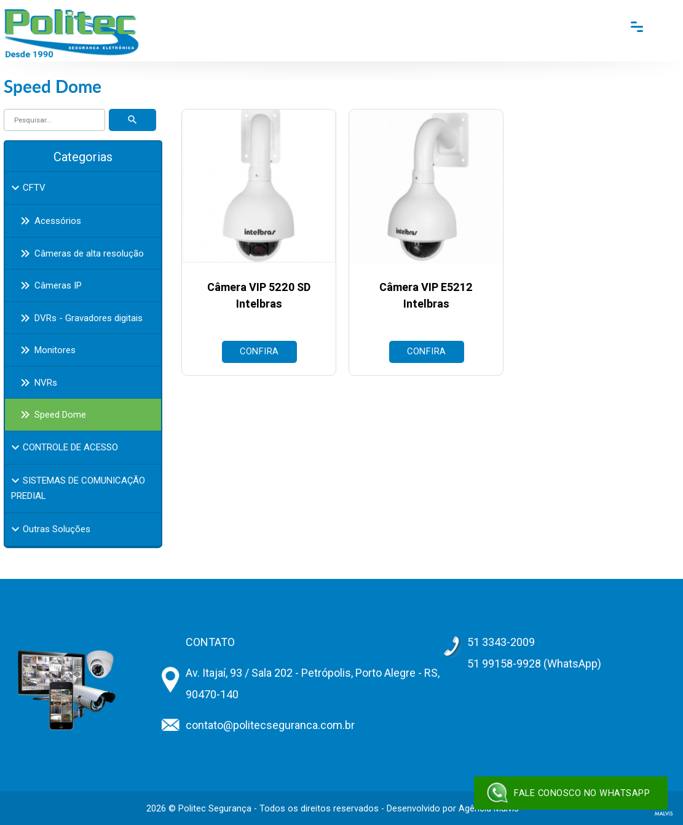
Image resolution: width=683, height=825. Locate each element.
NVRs (36, 382)
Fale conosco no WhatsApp (568, 793)
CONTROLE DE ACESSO (63, 447)
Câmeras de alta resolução (80, 253)
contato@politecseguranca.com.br (270, 725)
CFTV (26, 187)
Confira (259, 351)
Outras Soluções (49, 529)
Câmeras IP (49, 285)
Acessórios (48, 220)
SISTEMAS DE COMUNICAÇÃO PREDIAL (76, 487)
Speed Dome (51, 414)
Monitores (46, 350)
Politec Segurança (214, 808)
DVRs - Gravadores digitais (79, 318)
